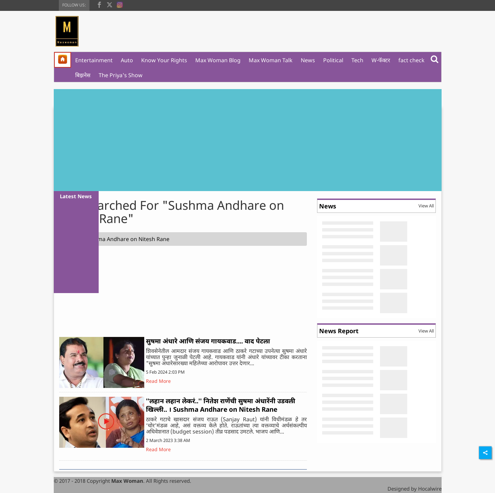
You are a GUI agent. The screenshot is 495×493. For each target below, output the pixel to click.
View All (426, 206)
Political (333, 60)
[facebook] (99, 4)
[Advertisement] (248, 140)
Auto (127, 60)
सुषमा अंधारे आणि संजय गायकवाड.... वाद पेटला (208, 341)
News (308, 60)
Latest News (76, 196)
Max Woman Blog (218, 60)
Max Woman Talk (271, 60)
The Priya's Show (121, 75)
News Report (339, 331)
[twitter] (109, 4)
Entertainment (94, 60)
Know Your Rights (164, 60)
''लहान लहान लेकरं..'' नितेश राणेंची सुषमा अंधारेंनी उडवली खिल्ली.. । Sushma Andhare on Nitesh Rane (220, 405)
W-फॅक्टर (381, 60)
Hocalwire (430, 488)
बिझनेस (82, 75)
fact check (411, 60)
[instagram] (120, 4)
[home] (62, 59)
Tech (357, 60)
